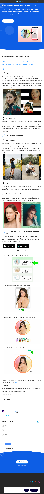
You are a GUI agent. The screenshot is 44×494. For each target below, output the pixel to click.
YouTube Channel (5, 478)
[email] (23, 430)
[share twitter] (33, 482)
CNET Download (5, 482)
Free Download (8, 20)
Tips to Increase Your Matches (10, 59)
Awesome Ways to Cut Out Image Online (13, 403)
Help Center (13, 478)
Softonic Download (5, 480)
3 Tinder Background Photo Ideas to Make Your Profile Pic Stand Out (19, 61)
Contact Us (22, 480)
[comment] (23, 437)
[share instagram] (39, 482)
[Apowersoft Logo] (20, 1)
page (16, 382)
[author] (23, 426)
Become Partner (22, 482)
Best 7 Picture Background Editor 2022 (13, 402)
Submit (7, 443)
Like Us (9, 415)
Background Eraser (33, 411)
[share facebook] (30, 482)
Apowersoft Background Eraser (9, 238)
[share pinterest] (36, 482)
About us (21, 478)
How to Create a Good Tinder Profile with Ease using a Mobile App (18, 64)
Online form (13, 480)
